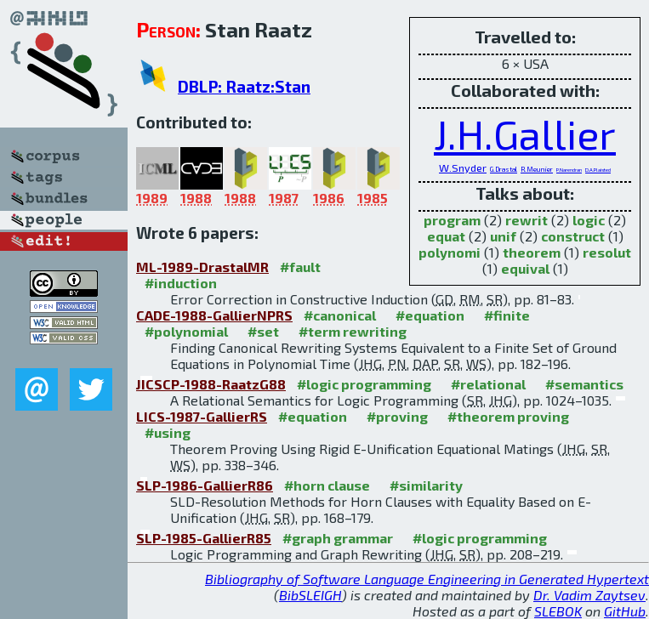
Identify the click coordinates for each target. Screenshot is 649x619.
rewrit (526, 220)
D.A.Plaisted (598, 170)
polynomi (449, 252)
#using (168, 432)
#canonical (340, 315)
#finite (507, 315)
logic (588, 220)
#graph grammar (337, 538)
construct (573, 236)
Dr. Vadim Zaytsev (589, 595)
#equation (430, 315)
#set (263, 331)
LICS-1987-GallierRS (201, 416)
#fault (300, 266)
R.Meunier (537, 169)
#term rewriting (353, 331)
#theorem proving (508, 416)
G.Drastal (503, 169)
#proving (397, 416)
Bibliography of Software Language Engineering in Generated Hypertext (427, 579)
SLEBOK (558, 611)
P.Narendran (569, 170)
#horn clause (327, 485)
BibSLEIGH (310, 595)
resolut (607, 252)
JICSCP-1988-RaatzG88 (211, 384)
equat (446, 236)
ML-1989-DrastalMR (202, 266)
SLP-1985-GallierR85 (203, 538)
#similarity (426, 485)
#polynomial (186, 331)
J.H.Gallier (525, 133)
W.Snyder (463, 167)
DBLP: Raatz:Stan (244, 86)
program (452, 220)
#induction (181, 283)
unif (503, 236)
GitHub (625, 611)
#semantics (584, 384)
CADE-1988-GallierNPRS (214, 315)
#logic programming (364, 384)
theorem (532, 252)
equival (525, 268)
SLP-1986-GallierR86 (204, 485)
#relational (488, 384)
